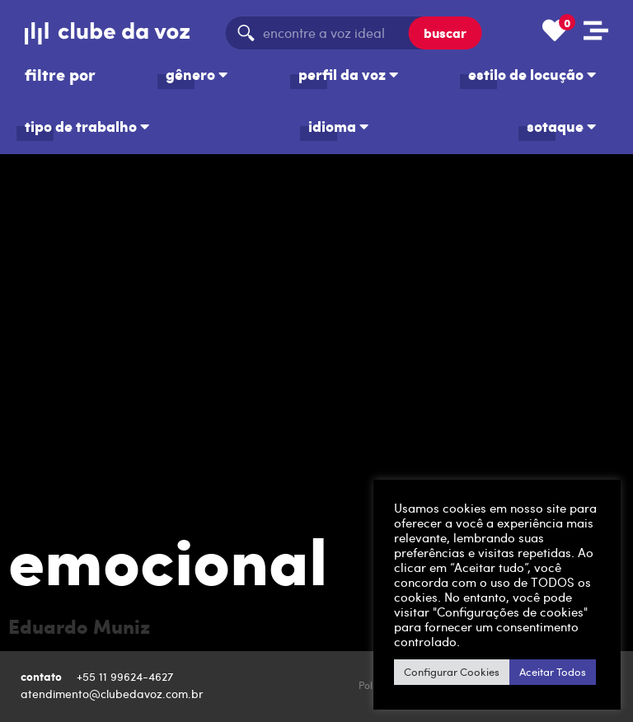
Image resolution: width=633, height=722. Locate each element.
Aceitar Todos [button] (552, 671)
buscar (445, 32)
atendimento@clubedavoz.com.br (114, 693)
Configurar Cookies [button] (451, 671)
